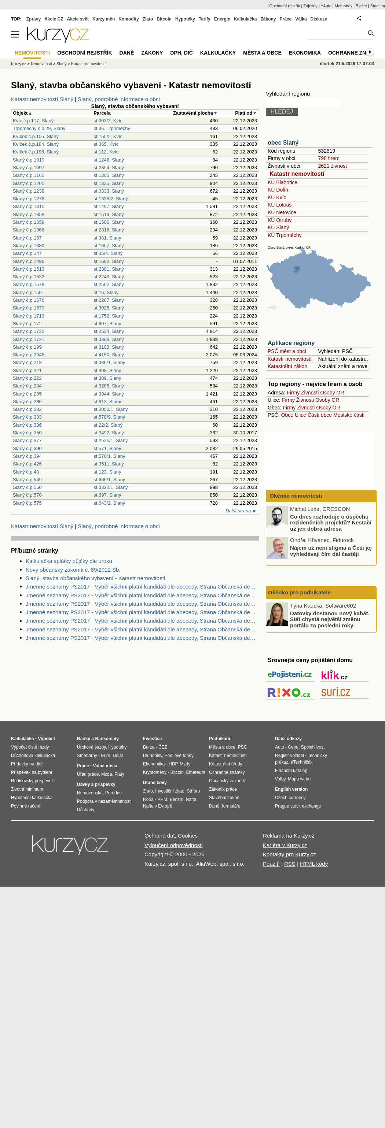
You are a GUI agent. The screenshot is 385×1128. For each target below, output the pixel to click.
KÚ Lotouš (280, 205)
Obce (287, 415)
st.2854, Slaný (109, 167)
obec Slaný (283, 143)
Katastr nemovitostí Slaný (42, 99)
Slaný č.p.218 (27, 362)
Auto (279, 747)
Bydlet (361, 6)
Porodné (113, 792)
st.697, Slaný (107, 495)
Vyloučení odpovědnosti (173, 845)
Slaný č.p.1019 (28, 160)
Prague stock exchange (298, 806)
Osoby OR (332, 393)
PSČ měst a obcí (287, 351)
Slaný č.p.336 (27, 425)
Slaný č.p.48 (26, 472)
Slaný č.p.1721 (28, 339)
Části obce (320, 415)
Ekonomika (305, 53)
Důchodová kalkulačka (33, 755)
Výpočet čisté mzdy (30, 747)
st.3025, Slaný (109, 308)
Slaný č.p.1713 (28, 316)
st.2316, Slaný (109, 230)
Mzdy (185, 764)
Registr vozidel (289, 755)
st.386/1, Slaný (109, 362)
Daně (127, 53)
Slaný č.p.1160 (28, 175)
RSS (290, 864)
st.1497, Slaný (109, 206)
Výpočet (46, 738)
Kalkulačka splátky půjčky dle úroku (69, 561)
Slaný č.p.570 (27, 495)
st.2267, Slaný (109, 300)
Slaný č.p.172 (27, 323)
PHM (162, 799)
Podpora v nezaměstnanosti (104, 801)
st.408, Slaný (107, 370)
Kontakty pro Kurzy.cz (289, 854)
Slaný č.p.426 (27, 464)
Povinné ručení (25, 806)
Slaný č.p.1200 (28, 183)
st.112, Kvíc (106, 152)
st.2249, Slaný (109, 276)
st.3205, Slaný (109, 386)
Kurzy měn (103, 19)
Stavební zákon (224, 797)
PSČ (242, 747)
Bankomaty (107, 738)
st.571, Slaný (107, 448)
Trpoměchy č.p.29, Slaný (39, 128)
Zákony (268, 19)
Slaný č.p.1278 (28, 198)
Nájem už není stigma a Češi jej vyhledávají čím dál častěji (331, 551)
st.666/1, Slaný (109, 479)
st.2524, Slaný (109, 331)
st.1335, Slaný (109, 183)
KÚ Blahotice (282, 182)
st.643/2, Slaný (109, 503)
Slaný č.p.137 (27, 238)
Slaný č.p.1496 (28, 261)
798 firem (328, 158)
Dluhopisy (152, 755)
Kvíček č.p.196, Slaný (36, 152)
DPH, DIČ (181, 53)
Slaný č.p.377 (27, 440)
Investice (152, 738)
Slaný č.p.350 (27, 432)
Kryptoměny (154, 772)
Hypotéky (185, 19)
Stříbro (193, 791)
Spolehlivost (313, 747)
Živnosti (310, 393)
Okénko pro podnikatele (299, 592)
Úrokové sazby (91, 747)
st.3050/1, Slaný (111, 409)
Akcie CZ (53, 19)
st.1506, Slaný (109, 222)
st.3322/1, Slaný (111, 487)
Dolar (118, 755)
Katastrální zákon (287, 366)
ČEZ (162, 747)
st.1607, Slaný (109, 245)
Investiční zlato (169, 791)
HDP (173, 764)
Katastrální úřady (225, 764)
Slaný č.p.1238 (28, 191)
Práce (286, 19)
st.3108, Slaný (109, 347)
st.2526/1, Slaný (111, 440)
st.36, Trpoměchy (112, 128)
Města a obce (262, 53)
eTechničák (302, 762)
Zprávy (33, 19)
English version (291, 789)
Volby (280, 779)
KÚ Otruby (280, 220)
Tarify (204, 19)
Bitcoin (164, 19)
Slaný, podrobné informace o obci (119, 99)
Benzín (176, 799)
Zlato (148, 19)
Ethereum (195, 772)
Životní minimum (27, 789)
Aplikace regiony (291, 343)
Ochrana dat (159, 835)
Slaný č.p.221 (27, 370)
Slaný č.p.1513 (28, 269)
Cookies (188, 835)
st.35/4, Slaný (108, 253)
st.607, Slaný (107, 323)
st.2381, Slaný (109, 269)
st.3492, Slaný (109, 432)
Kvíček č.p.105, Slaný (36, 136)
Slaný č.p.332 (27, 409)
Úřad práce (88, 774)
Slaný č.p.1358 (28, 214)
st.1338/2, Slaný (111, 198)
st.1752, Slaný (109, 316)
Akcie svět (78, 19)
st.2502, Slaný (109, 284)
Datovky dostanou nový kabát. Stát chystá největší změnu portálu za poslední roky (330, 619)
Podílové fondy (178, 755)
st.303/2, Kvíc (108, 120)
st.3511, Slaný (109, 464)
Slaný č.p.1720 (28, 331)
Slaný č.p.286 (27, 401)
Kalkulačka (245, 19)
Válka (301, 19)
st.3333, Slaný (109, 191)
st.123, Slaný (107, 472)
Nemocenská (90, 792)
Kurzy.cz (18, 64)
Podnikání (219, 738)
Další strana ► (241, 510)
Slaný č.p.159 (27, 292)
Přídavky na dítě (27, 764)
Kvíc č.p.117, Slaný (33, 120)
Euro (105, 755)
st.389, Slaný (107, 378)
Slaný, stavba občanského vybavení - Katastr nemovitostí (95, 578)
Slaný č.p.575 (27, 503)
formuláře (231, 806)
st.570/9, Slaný (109, 417)
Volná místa (105, 765)
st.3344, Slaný (109, 394)
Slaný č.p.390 (27, 448)
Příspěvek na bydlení (31, 772)
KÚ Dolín (278, 190)
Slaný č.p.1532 (28, 276)
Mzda (106, 774)
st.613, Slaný (107, 401)
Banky (83, 738)
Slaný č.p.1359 (28, 222)
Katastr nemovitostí (297, 174)
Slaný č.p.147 (27, 253)
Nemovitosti (41, 64)
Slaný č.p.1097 (28, 167)
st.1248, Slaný (109, 160)
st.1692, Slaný (109, 261)
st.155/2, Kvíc (108, 136)
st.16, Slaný (106, 292)
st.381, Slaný (107, 238)
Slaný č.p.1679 (28, 308)
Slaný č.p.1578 (28, 284)
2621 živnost (332, 166)
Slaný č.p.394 (27, 456)
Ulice (300, 415)
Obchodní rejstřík (285, 6)
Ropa (148, 799)
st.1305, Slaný (109, 175)
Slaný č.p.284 (27, 386)
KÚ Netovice (282, 212)
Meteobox (343, 6)
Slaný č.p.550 (27, 487)
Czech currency (290, 797)
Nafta (191, 799)
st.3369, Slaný (109, 339)
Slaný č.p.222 (27, 378)
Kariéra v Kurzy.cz (285, 845)
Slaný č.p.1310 (28, 206)
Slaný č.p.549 (27, 479)
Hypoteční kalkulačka (31, 797)
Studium (377, 6)
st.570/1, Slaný (109, 456)
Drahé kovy (155, 782)
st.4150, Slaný (109, 354)
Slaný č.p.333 (27, 417)
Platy (119, 774)
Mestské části (348, 415)
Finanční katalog (291, 770)
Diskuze (319, 19)
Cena (293, 747)
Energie (222, 19)
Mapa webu (299, 779)
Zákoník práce (223, 789)
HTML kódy (314, 864)
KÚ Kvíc (277, 197)
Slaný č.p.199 (27, 347)
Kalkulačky (218, 53)
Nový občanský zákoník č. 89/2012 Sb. (73, 570)
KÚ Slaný (278, 227)
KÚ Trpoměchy (285, 235)
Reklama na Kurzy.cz (289, 835)
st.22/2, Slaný (108, 425)
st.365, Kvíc (106, 144)
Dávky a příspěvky (96, 784)
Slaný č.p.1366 (28, 230)
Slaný (61, 64)
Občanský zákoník (227, 780)
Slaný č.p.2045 (28, 354)
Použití (271, 864)
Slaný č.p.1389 (28, 245)
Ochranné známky (354, 53)
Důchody (85, 809)
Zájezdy (310, 6)
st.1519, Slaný (109, 214)
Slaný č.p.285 (27, 394)
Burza (148, 747)
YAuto (326, 6)
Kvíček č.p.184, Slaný (36, 144)
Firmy (293, 393)
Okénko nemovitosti (295, 496)
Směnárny (87, 755)
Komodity (128, 19)
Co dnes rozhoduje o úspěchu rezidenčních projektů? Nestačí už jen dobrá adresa (330, 522)
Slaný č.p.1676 (28, 300)
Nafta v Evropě (157, 806)
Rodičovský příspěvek (32, 780)
